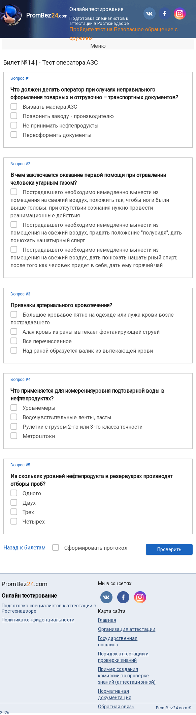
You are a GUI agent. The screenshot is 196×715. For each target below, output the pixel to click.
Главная (107, 620)
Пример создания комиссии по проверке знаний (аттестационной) (127, 676)
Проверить (169, 549)
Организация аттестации (126, 629)
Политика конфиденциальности (38, 619)
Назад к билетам (24, 547)
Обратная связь (116, 706)
